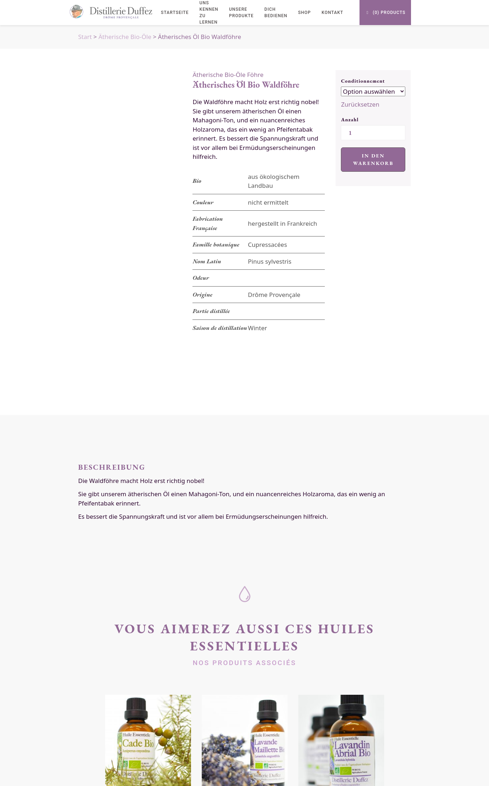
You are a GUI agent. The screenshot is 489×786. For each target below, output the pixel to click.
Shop (304, 12)
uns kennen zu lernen (209, 12)
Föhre (255, 74)
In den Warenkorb (373, 159)
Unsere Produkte (241, 12)
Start (85, 37)
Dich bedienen (275, 12)
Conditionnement (363, 81)
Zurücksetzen (360, 104)
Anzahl (349, 119)
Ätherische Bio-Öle (124, 37)
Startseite (175, 12)
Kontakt (332, 12)
